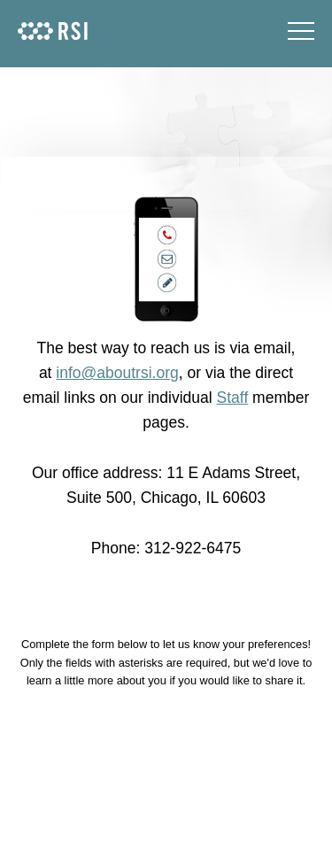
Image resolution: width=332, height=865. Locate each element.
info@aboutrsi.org (117, 373)
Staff (233, 397)
